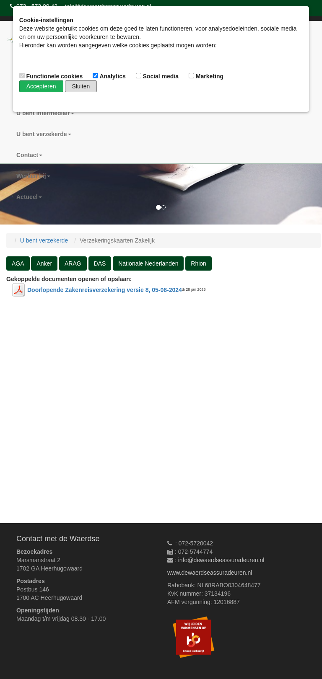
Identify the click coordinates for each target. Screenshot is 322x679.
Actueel (29, 197)
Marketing (207, 76)
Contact (29, 155)
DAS (100, 263)
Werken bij (33, 176)
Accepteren (41, 86)
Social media (158, 76)
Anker (44, 263)
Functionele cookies (51, 76)
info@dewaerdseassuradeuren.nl (221, 560)
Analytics (110, 76)
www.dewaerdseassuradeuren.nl (209, 572)
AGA (18, 263)
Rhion (198, 263)
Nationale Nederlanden (148, 263)
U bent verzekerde (43, 134)
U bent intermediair (45, 113)
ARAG (73, 263)
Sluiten (81, 86)
